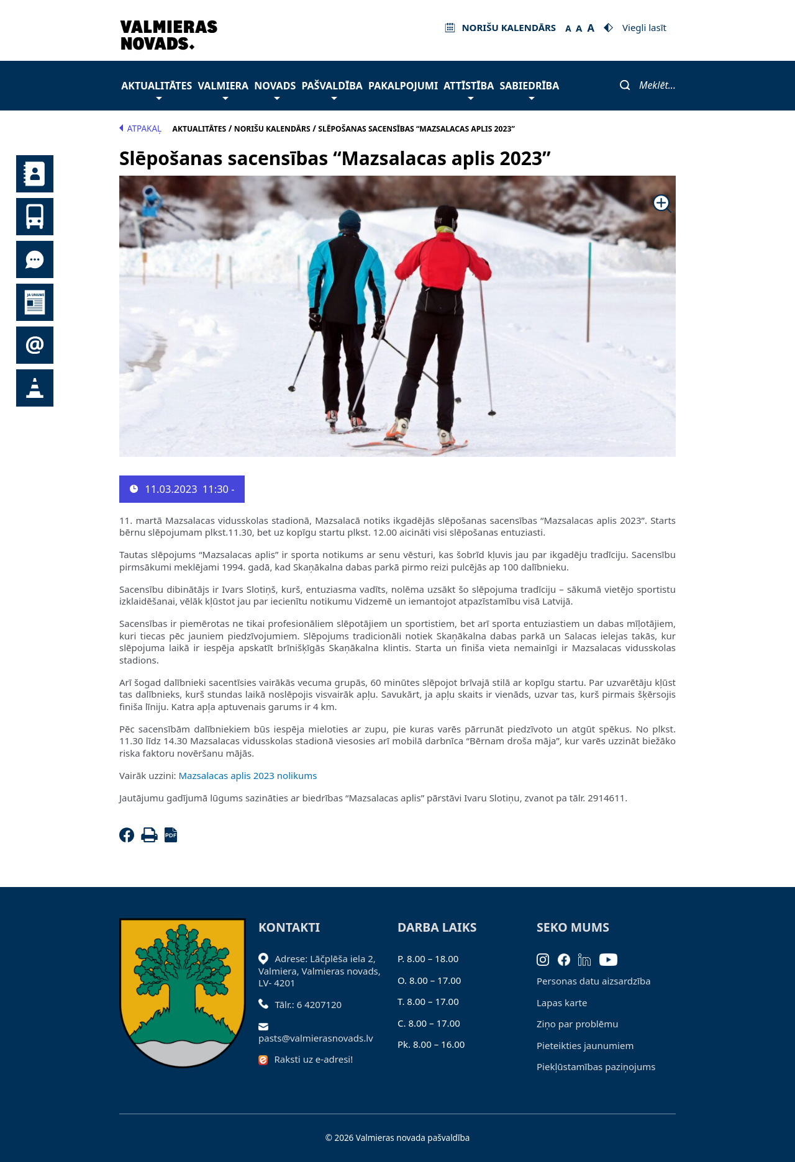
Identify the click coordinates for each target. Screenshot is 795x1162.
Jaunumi (34, 302)
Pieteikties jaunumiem (34, 345)
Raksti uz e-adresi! (314, 1059)
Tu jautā (34, 259)
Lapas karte (562, 1002)
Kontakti (34, 173)
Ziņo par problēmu (577, 1023)
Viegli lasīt (644, 27)
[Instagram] (547, 958)
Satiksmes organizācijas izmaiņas (34, 388)
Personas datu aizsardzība (594, 981)
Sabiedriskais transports (34, 216)
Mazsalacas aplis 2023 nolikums (246, 775)
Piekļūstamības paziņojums (596, 1066)
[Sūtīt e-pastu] (266, 1025)
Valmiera (223, 89)
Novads (275, 89)
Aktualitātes (156, 89)
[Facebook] (129, 838)
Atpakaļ (140, 128)
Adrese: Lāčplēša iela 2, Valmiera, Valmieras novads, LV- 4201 (319, 970)
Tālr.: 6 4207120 (308, 1004)
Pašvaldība (331, 89)
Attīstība (468, 89)
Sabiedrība (529, 89)
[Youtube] (612, 958)
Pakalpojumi (403, 85)
